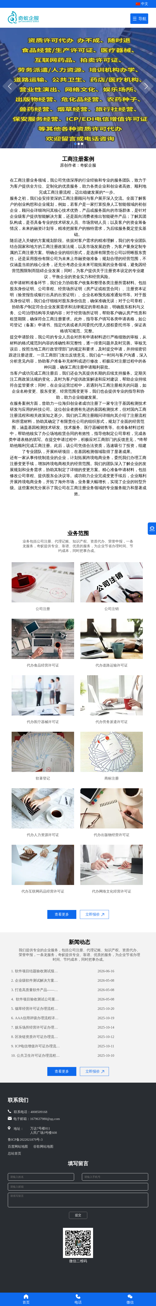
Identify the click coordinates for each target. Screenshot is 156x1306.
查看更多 (62, 914)
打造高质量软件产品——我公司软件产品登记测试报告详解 (35, 990)
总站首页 (14, 1153)
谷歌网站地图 (43, 1146)
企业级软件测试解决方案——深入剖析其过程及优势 (35, 980)
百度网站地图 (18, 1146)
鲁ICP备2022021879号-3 (25, 1139)
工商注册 (22, 180)
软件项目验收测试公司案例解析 (35, 999)
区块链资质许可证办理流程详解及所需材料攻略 (35, 1037)
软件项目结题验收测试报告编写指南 (35, 971)
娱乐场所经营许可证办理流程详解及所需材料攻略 (35, 1027)
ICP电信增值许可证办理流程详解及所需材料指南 (35, 1046)
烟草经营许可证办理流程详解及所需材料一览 (35, 1008)
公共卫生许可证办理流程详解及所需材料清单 (35, 1055)
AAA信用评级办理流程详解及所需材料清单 (35, 1018)
